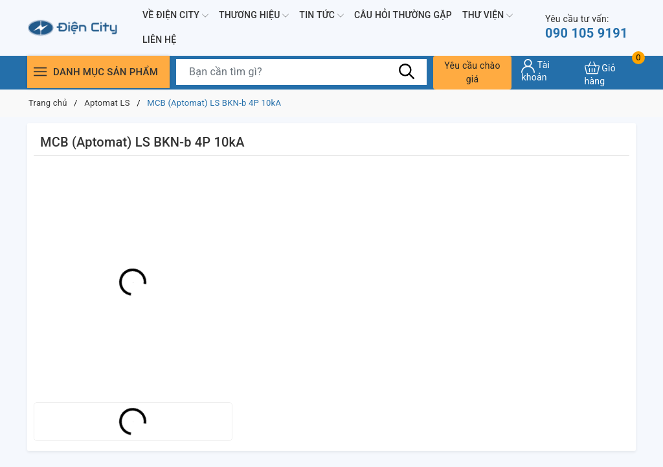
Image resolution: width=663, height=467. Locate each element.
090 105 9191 (586, 27)
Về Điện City (175, 15)
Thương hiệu (254, 15)
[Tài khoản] (547, 70)
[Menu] (40, 71)
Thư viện (487, 15)
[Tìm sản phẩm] (301, 72)
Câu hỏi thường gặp (403, 15)
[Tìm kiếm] (407, 71)
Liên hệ (159, 39)
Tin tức (321, 15)
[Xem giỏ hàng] (610, 72)
